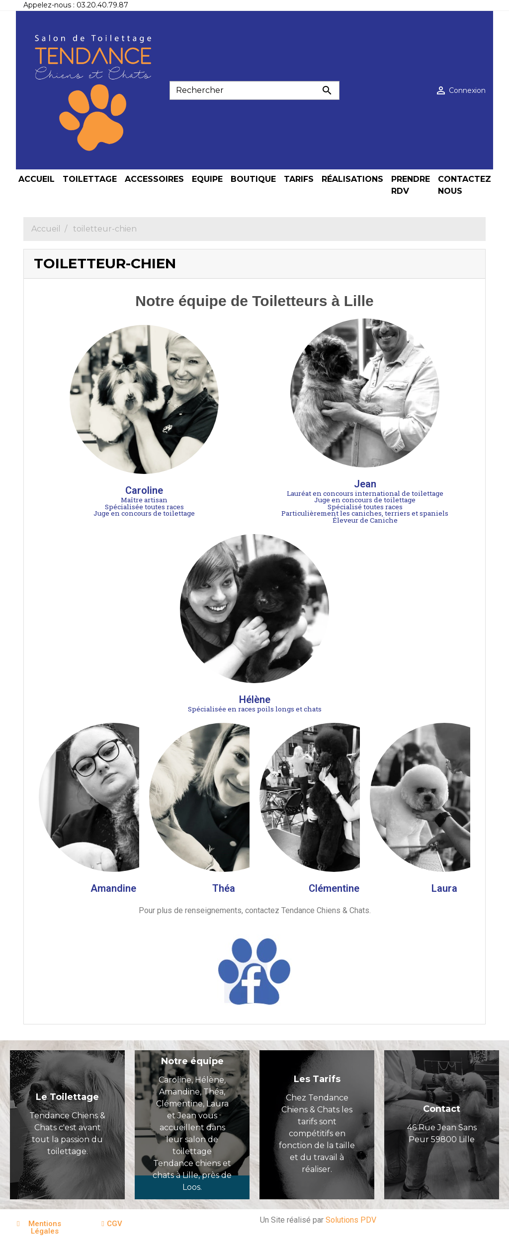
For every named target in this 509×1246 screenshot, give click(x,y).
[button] (42, 1227)
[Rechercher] (254, 90)
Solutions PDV (351, 1220)
